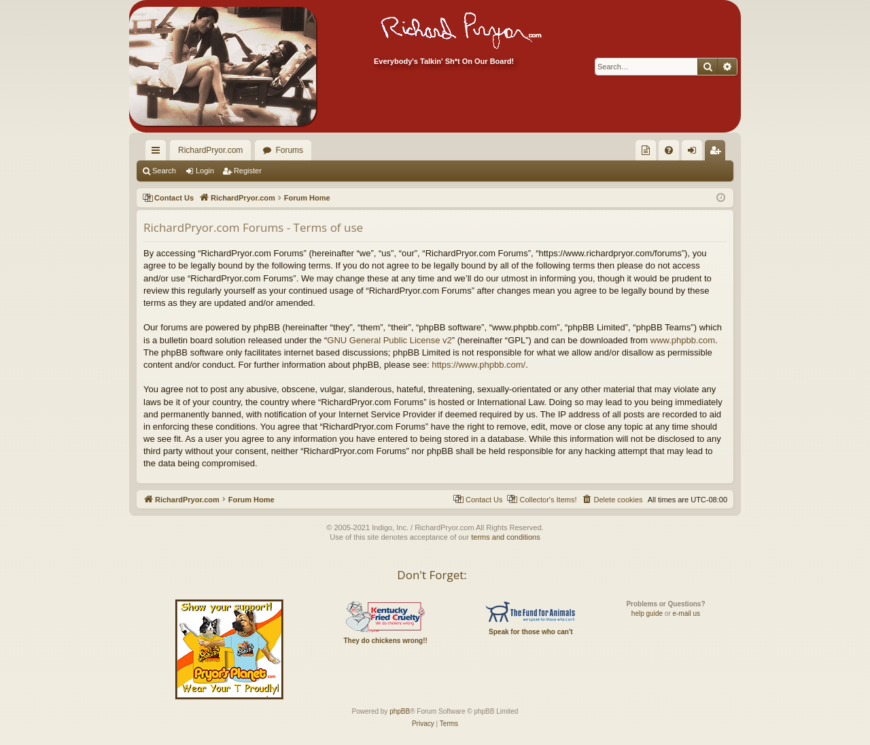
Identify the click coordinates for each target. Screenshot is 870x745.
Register (248, 171)
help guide (647, 613)
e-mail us (686, 613)
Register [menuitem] (718, 152)
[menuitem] (646, 150)
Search (164, 171)
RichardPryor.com (210, 150)
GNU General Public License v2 (389, 340)
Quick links (158, 152)
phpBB (399, 711)
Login (205, 171)
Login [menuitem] (695, 152)
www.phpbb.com (682, 340)
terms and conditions (505, 537)
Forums (289, 150)
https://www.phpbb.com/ (478, 365)
